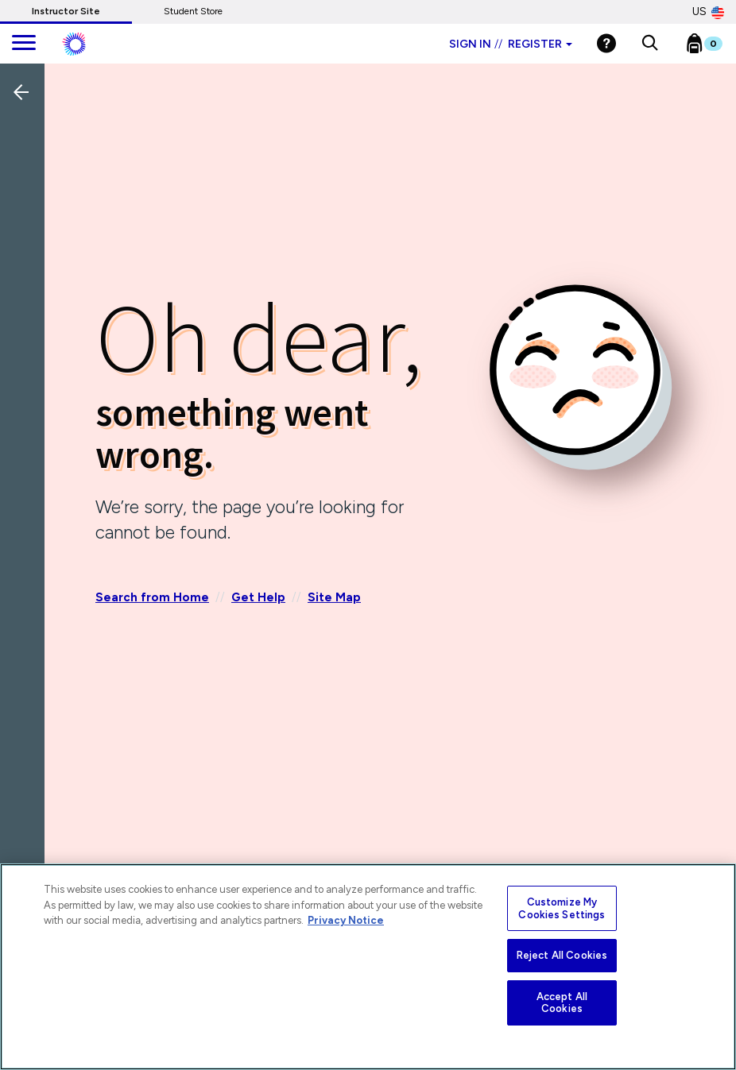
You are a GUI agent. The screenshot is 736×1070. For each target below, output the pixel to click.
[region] (368, 966)
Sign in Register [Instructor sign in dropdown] (510, 44)
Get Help (258, 597)
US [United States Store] (708, 12)
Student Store (193, 11)
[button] (650, 44)
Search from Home (152, 597)
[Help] (606, 43)
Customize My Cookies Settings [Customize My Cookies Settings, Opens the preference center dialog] (561, 908)
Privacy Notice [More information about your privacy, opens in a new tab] (346, 920)
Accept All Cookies (562, 1003)
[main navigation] (24, 44)
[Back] (26, 198)
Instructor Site (66, 11)
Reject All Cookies (562, 955)
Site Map (334, 597)
